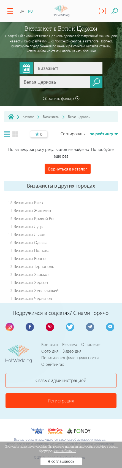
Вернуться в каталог (67, 169)
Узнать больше (65, 451)
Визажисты (51, 116)
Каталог (28, 116)
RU (30, 11)
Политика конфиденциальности (70, 357)
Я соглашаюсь (61, 461)
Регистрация (61, 400)
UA (22, 11)
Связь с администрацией (61, 380)
